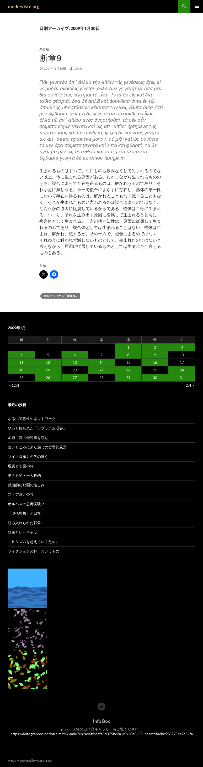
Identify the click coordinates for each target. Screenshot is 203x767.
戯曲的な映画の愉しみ (26, 485)
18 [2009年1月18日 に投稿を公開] (21, 370)
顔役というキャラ (22, 532)
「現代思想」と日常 (24, 513)
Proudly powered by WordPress (30, 761)
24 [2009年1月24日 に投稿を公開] (182, 370)
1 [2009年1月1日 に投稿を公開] (128, 347)
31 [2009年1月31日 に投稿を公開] (182, 377)
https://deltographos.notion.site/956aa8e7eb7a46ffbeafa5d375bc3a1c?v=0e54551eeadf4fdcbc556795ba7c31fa (101, 734)
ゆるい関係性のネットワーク (32, 418)
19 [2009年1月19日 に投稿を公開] (48, 370)
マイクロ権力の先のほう (28, 456)
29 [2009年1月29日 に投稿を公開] (128, 377)
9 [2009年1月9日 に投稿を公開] (155, 354)
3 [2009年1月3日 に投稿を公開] (182, 347)
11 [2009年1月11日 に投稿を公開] (21, 362)
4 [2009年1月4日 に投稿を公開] (21, 354)
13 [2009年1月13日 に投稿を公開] (75, 362)
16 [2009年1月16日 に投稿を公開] (155, 362)
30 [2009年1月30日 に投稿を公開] (155, 377)
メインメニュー (196, 6)
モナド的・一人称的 (24, 475)
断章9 (50, 58)
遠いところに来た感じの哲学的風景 (37, 447)
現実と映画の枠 (21, 466)
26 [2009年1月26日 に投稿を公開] (48, 377)
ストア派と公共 (21, 494)
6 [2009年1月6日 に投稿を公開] (75, 354)
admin (78, 68)
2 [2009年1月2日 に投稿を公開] (155, 347)
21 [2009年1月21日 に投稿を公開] (101, 370)
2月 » (190, 385)
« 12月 (14, 385)
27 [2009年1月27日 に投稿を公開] (75, 377)
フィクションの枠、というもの (33, 551)
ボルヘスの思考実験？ (26, 504)
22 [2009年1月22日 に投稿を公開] (128, 370)
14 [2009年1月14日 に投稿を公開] (101, 362)
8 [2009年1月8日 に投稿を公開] (128, 354)
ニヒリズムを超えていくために (33, 541)
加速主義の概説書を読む (28, 437)
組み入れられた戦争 (24, 522)
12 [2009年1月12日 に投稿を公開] (48, 362)
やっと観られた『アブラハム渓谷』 (37, 428)
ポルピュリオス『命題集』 (61, 296)
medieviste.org (23, 6)
